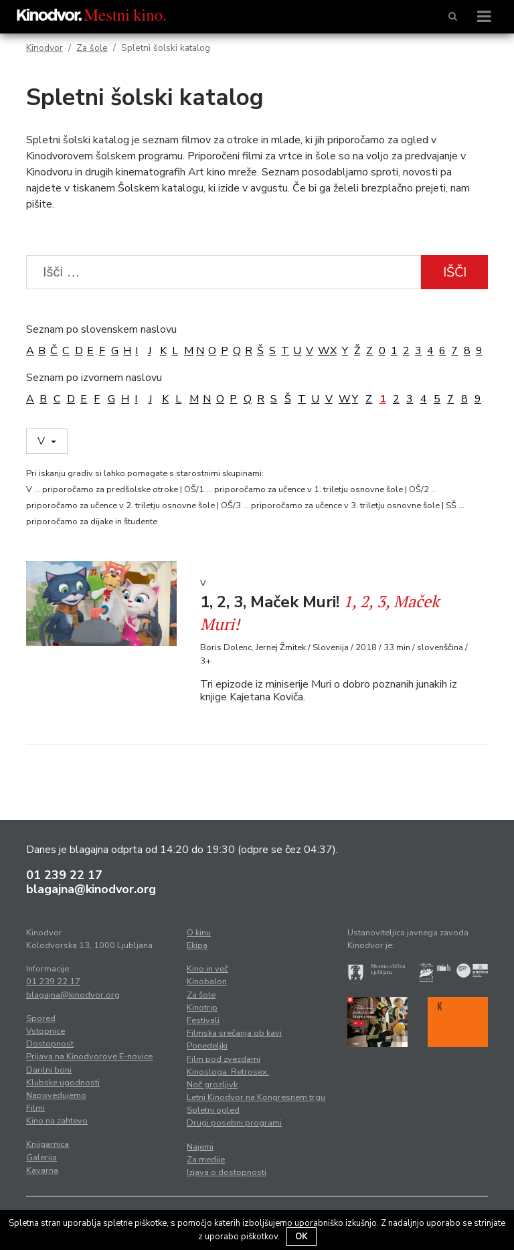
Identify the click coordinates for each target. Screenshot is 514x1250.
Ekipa (197, 945)
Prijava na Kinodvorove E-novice (89, 1056)
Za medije (206, 1160)
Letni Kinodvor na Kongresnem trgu (256, 1097)
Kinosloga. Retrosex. (228, 1072)
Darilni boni (49, 1070)
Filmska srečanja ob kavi (234, 1033)
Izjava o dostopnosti (226, 1172)
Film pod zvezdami (223, 1059)
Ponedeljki (207, 1046)
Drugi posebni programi (234, 1123)
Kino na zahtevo (57, 1121)
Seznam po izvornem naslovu (94, 377)
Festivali (203, 1020)
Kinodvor (44, 48)
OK (301, 1237)
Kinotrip (202, 1008)
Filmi (35, 1108)
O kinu (199, 933)
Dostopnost (50, 1044)
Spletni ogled (213, 1110)
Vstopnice (45, 1031)
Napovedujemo (56, 1095)
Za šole (92, 48)
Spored (41, 1018)
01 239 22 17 (64, 875)
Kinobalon (207, 981)
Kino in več (207, 969)
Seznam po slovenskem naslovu (101, 329)
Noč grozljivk (212, 1085)
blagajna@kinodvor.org (91, 889)
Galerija (41, 1158)
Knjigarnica (47, 1144)
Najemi (200, 1147)
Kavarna (42, 1170)
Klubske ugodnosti (63, 1083)
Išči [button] (454, 272)
